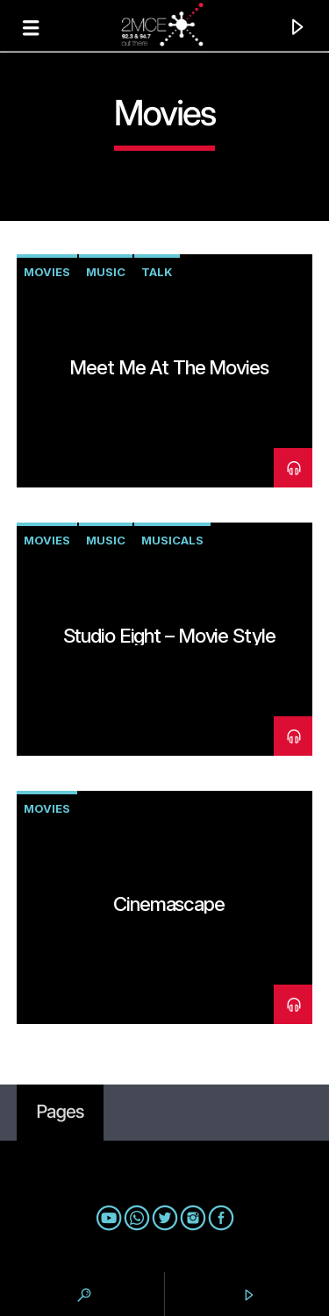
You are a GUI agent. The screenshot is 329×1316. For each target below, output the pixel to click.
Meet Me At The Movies (168, 367)
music (105, 272)
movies (47, 272)
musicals (172, 540)
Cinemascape (169, 903)
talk (157, 272)
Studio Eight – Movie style (169, 635)
